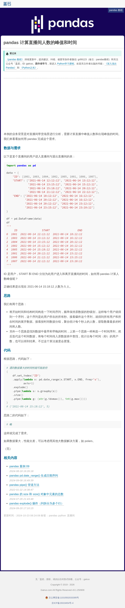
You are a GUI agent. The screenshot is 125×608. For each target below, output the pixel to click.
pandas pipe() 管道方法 (24, 485)
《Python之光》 (28, 67)
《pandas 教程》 (15, 59)
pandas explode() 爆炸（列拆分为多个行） (36, 503)
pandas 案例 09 (19, 466)
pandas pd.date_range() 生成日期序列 (33, 475)
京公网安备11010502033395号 (64, 597)
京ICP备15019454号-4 (62, 603)
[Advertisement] (62, 105)
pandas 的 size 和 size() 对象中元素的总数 (36, 494)
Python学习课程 (65, 63)
